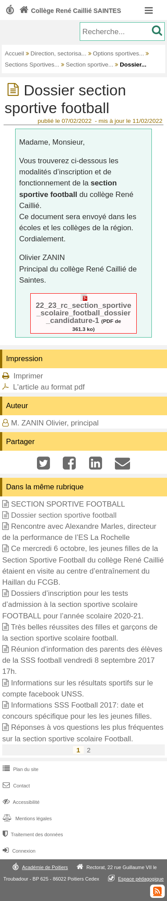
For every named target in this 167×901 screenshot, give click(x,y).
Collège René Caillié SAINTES (69, 10)
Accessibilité (20, 802)
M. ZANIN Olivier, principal (55, 423)
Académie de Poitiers (45, 867)
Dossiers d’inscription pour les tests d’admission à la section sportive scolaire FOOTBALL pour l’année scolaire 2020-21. (72, 604)
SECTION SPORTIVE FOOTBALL (68, 504)
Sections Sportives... (32, 64)
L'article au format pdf (49, 387)
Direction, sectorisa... (58, 53)
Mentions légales (26, 818)
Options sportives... (118, 53)
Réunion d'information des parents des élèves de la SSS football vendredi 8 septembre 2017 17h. (82, 660)
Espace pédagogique (141, 878)
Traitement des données (32, 834)
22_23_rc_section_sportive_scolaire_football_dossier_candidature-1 (83, 313)
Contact (15, 785)
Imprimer (28, 376)
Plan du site (19, 769)
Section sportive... (90, 64)
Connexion (18, 851)
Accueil (14, 53)
